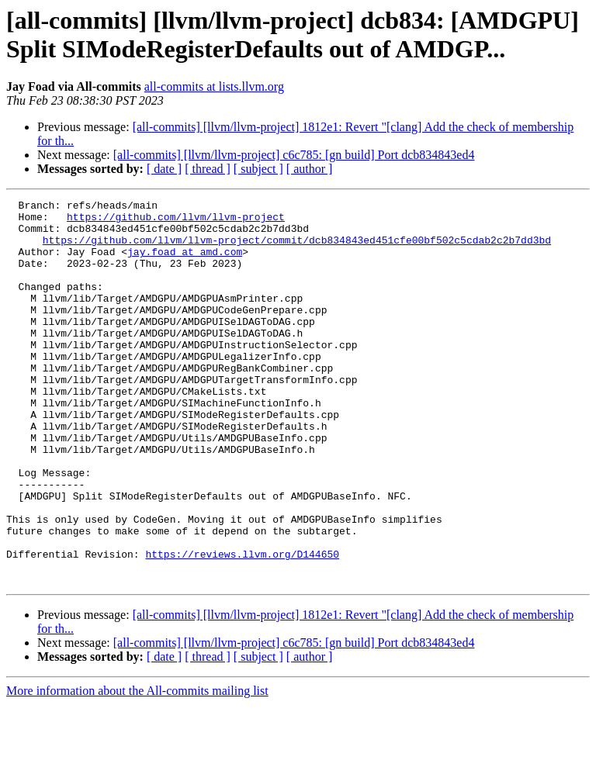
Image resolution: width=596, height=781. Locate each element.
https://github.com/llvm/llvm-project (176, 221)
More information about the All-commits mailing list (137, 767)
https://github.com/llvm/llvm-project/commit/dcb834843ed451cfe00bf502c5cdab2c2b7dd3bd (297, 249)
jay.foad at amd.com (184, 263)
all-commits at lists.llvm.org (214, 86)
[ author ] (309, 168)
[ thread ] (207, 168)
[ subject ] (258, 168)
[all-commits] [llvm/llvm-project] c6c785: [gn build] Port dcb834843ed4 (294, 154)
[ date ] (164, 168)
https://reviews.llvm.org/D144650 (242, 626)
